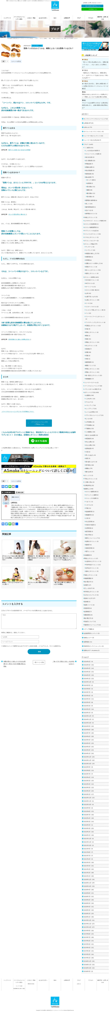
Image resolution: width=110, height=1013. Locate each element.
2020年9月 (87, 891)
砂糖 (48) (88, 354)
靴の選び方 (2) (88, 620)
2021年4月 (87, 867)
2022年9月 (87, 810)
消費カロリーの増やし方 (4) (94, 265)
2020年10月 (87, 888)
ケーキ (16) (89, 305)
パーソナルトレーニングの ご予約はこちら (39, 425)
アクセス (91, 19)
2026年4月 (87, 670)
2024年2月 (87, 752)
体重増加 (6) (89, 259)
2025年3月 (87, 707)
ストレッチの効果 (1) (92, 500)
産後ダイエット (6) (91, 268)
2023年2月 (87, 793)
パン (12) (88, 315)
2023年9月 (87, 769)
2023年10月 (87, 765)
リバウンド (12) (90, 252)
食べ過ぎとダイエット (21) (94, 377)
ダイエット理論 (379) (90, 246)
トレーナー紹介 (19, 987)
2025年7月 (87, 694)
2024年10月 (87, 725)
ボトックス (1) (88, 477)
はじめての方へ (42, 19)
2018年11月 (87, 966)
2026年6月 (87, 663)
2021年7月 (87, 857)
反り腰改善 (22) (90, 162)
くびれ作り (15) (90, 400)
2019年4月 (87, 949)
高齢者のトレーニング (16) (92, 627)
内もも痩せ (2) (90, 444)
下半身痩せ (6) (90, 427)
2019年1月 (87, 959)
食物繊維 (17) (90, 380)
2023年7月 (87, 776)
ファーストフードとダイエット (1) (95, 320)
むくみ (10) (89, 420)
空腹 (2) (88, 357)
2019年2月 (87, 956)
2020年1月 (87, 919)
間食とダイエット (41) (92, 374)
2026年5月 (87, 667)
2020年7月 (87, 898)
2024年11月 (87, 721)
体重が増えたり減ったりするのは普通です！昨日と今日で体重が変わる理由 (15, 665)
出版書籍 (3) (88, 557)
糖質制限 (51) (90, 364)
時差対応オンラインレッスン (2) (94, 648)
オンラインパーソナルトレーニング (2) (96, 121)
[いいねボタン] (3, 63)
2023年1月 (87, 796)
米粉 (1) (88, 361)
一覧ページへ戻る (39, 664)
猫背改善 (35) (90, 176)
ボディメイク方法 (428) (91, 394)
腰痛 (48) (89, 192)
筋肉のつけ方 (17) (89, 600)
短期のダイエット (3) (92, 543)
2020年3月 (87, 912)
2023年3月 (87, 789)
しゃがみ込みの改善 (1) (93, 152)
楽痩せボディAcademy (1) (91, 652)
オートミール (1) (91, 288)
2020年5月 (87, 905)
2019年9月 (87, 932)
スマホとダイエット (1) (91, 239)
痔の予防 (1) (89, 537)
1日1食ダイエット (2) (92, 282)
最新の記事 (20, 494)
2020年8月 (87, 895)
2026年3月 (87, 673)
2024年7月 (87, 735)
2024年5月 (87, 742)
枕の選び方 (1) (88, 583)
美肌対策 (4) (88, 610)
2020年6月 (87, 902)
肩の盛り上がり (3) (91, 463)
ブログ (79, 19)
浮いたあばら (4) (91, 457)
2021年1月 (87, 878)
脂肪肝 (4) (89, 546)
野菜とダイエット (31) (92, 371)
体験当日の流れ (31, 985)
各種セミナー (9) (89, 639)
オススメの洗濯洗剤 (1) (91, 226)
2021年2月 (87, 874)
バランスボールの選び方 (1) (92, 391)
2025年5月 (87, 701)
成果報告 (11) (88, 644)
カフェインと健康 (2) (92, 497)
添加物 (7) (89, 351)
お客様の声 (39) (88, 125)
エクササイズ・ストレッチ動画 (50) (95, 222)
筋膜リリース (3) (89, 607)
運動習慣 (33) (88, 617)
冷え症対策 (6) (90, 523)
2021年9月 (87, 850)
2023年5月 (87, 782)
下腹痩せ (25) (90, 430)
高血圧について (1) (90, 623)
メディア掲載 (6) (89, 631)
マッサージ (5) (90, 249)
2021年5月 (87, 864)
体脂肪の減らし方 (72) (92, 255)
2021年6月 (87, 861)
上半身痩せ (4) (90, 424)
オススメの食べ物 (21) (92, 292)
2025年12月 (87, 684)
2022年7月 (87, 816)
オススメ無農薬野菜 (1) (91, 229)
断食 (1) (88, 337)
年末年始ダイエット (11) (93, 566)
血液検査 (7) (88, 613)
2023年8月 (87, 772)
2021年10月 (87, 847)
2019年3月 (87, 953)
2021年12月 (87, 840)
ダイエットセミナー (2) (91, 242)
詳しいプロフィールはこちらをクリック (59, 517)
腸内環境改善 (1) (91, 209)
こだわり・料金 (30, 19)
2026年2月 (87, 677)
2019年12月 (87, 922)
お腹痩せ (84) (90, 397)
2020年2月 (87, 915)
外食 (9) (88, 331)
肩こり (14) (89, 205)
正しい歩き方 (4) (89, 590)
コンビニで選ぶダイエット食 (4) (95, 312)
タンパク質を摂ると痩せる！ (17, 216)
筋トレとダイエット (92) (93, 272)
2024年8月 (87, 731)
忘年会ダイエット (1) (92, 570)
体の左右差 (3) (90, 159)
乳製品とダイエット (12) (93, 327)
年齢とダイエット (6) (90, 577)
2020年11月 (87, 885)
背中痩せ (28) (90, 467)
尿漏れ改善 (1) (90, 169)
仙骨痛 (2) (90, 185)
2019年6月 (87, 942)
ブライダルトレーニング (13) (94, 417)
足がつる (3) (89, 212)
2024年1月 (87, 755)
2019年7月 (87, 939)
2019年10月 (87, 929)
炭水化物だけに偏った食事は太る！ (20, 341)
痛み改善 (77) (90, 179)
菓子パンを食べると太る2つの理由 (19, 152)
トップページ (6, 19)
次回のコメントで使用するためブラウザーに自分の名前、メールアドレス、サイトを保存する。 (32, 648)
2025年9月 (87, 687)
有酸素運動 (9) (88, 580)
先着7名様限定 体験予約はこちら (92, 6)
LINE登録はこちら (93, 9)
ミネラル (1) (89, 507)
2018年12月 (87, 963)
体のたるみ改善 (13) (92, 437)
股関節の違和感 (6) (91, 202)
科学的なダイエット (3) (91, 593)
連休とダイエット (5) (92, 573)
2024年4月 (87, 745)
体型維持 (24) (90, 440)
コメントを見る (16, 63)
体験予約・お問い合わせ (104, 19)
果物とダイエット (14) (92, 344)
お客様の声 (67, 19)
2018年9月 (87, 973)
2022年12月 (87, 799)
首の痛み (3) (90, 198)
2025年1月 (87, 714)
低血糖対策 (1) (90, 513)
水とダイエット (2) (91, 347)
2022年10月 (87, 806)
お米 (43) (88, 295)
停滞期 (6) (89, 262)
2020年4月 (87, 908)
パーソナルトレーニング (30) (93, 388)
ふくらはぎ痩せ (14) (92, 414)
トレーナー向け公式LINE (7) (92, 142)
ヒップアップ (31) (91, 410)
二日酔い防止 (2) (89, 484)
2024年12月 (87, 718)
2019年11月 (87, 925)
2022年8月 (87, 813)
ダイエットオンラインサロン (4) (94, 133)
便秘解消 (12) (90, 517)
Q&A (55, 19)
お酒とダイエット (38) (92, 302)
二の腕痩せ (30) (90, 434)
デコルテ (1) (89, 404)
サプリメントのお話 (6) (91, 232)
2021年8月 (87, 854)
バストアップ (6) (91, 407)
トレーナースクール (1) (91, 384)
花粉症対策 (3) (90, 550)
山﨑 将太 (14, 504)
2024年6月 (87, 738)
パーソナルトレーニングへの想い (18, 19)
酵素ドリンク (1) (91, 367)
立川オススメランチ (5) (91, 597)
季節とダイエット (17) (91, 560)
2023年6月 (87, 779)
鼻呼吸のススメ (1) (91, 215)
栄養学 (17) (87, 587)
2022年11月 (87, 803)
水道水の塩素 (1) (91, 527)
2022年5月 (87, 823)
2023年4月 (87, 786)
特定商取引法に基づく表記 (19, 990)
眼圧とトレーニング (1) (93, 540)
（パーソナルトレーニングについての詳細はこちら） (17, 413)
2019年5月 (87, 946)
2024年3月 (87, 748)
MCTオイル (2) (90, 285)
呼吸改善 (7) (89, 166)
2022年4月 (87, 827)
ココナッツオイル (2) (92, 308)
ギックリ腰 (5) (91, 182)
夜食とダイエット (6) (92, 334)
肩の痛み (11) (91, 188)
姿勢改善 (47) (90, 450)
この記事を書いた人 (9, 494)
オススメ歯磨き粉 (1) (92, 493)
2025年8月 (87, 690)
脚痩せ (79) (89, 470)
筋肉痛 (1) (87, 603)
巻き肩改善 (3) (90, 172)
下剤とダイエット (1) (90, 480)
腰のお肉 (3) (89, 473)
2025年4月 (87, 704)
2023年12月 (87, 759)
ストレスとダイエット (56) (92, 236)
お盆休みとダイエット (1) (93, 563)
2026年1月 (87, 680)
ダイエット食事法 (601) (91, 279)
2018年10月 (87, 970)
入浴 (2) (88, 520)
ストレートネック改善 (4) (93, 156)
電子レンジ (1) (90, 553)
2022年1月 (87, 837)
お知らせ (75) (88, 129)
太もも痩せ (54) (90, 447)
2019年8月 (87, 936)
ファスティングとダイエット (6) (95, 324)
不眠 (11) (88, 510)
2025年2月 (87, 711)
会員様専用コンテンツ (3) (91, 635)
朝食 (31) (88, 341)
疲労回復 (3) (89, 533)
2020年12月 (87, 881)
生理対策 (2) (89, 530)
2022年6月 (87, 820)
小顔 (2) (88, 454)
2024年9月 (87, 728)
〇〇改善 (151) (88, 149)
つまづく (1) (89, 503)
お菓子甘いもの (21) (92, 298)
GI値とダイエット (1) (90, 219)
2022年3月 (87, 830)
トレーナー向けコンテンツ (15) (93, 138)
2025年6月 (87, 697)
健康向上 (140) (88, 490)
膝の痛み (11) (91, 195)
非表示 (17, 499)
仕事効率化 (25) (89, 487)
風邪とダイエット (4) (92, 275)
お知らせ (79, 985)
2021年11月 (87, 844)
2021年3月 (87, 871)
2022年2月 (87, 833)
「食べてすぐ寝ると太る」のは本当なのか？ (63, 664)
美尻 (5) (88, 460)
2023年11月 (87, 762)
